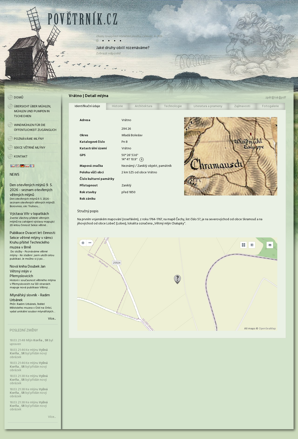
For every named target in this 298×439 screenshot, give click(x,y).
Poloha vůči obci (92, 172)
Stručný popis (87, 211)
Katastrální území (93, 148)
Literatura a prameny (208, 106)
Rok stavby (88, 192)
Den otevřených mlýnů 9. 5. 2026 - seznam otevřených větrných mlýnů (31, 190)
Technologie (173, 106)
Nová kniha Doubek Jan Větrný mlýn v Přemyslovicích (27, 271)
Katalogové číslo (92, 142)
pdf (283, 97)
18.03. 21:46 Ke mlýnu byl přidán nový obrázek (29, 353)
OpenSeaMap (267, 328)
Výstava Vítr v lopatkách (29, 214)
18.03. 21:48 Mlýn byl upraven (31, 342)
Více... (52, 319)
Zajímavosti (242, 106)
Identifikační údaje (87, 106)
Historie (117, 106)
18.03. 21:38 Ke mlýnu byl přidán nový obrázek (29, 379)
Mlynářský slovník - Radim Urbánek (30, 297)
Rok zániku (87, 199)
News (14, 175)
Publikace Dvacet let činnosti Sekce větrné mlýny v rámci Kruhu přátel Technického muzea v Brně (32, 240)
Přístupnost (89, 185)
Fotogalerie (270, 106)
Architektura (143, 106)
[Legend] (270, 245)
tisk (276, 97)
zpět (268, 97)
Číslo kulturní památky (97, 179)
